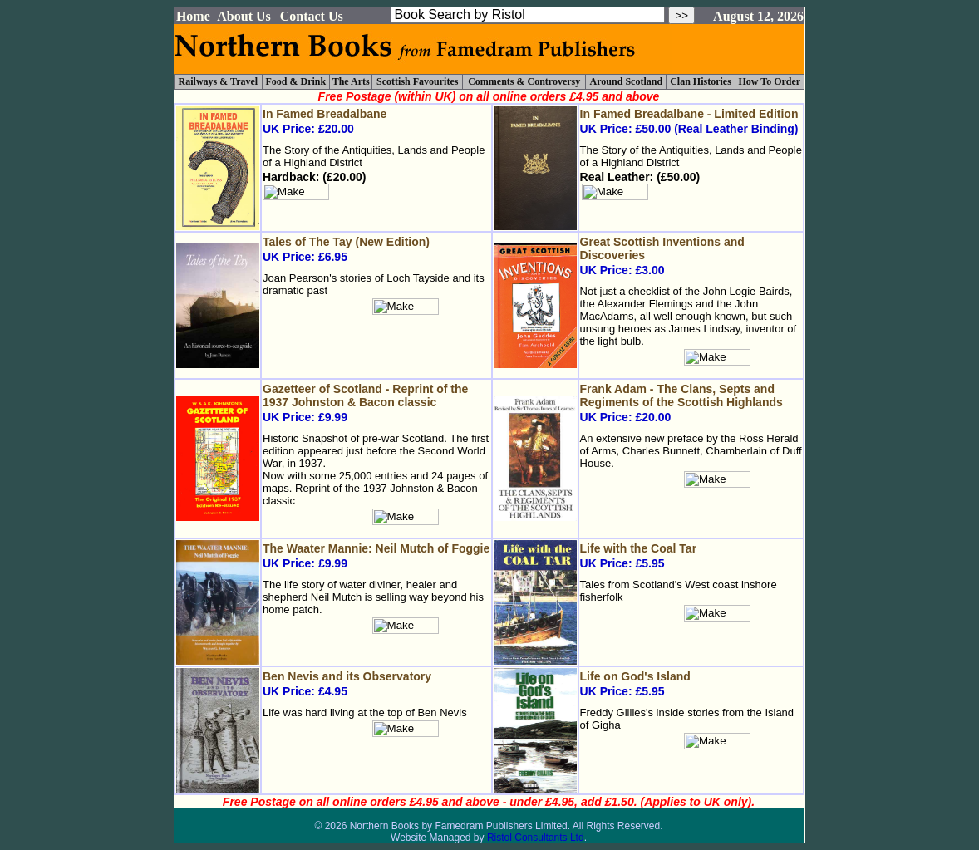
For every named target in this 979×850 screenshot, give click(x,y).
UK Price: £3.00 (691, 256)
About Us (243, 16)
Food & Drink (296, 81)
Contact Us (311, 16)
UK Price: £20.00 (691, 403)
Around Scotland (626, 81)
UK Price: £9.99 (376, 403)
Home (193, 16)
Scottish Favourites (417, 81)
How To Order (769, 81)
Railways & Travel (218, 81)
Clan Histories (700, 81)
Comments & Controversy (524, 81)
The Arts (351, 81)
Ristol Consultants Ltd (535, 837)
